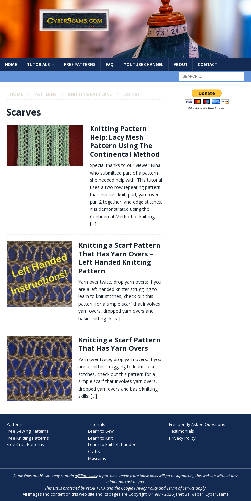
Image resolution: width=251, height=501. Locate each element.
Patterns (45, 94)
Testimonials (181, 431)
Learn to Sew (101, 431)
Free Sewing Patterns (28, 431)
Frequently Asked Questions (197, 424)
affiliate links (86, 475)
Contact (207, 64)
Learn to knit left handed (112, 444)
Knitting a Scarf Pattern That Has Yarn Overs (119, 344)
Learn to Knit (100, 438)
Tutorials (38, 64)
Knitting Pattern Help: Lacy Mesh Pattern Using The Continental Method (124, 141)
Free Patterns (79, 64)
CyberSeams (216, 494)
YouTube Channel (143, 64)
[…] (93, 224)
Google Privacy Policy (139, 488)
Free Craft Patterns (25, 444)
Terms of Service (181, 488)
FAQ (110, 64)
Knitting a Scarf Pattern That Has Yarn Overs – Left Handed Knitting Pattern (119, 258)
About (181, 64)
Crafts (94, 451)
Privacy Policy (182, 438)
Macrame (97, 458)
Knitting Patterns (90, 94)
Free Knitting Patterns (28, 438)
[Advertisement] (210, 159)
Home (11, 64)
